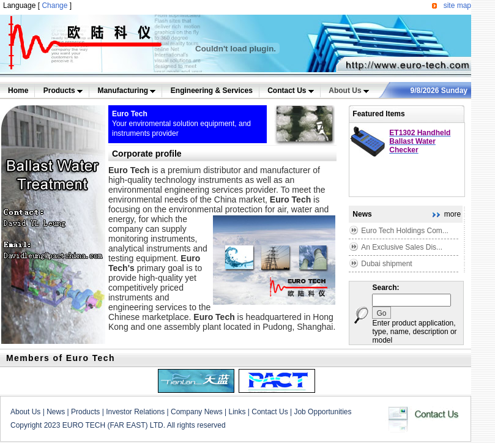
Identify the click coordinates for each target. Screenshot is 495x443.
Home (18, 90)
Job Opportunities (322, 412)
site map (457, 5)
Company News (197, 412)
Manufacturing (126, 90)
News (56, 412)
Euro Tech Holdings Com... (404, 230)
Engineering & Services (212, 90)
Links (236, 412)
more (452, 214)
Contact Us (290, 90)
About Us (349, 90)
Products (63, 90)
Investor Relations (135, 412)
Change (54, 5)
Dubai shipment (386, 263)
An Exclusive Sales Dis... (401, 247)
